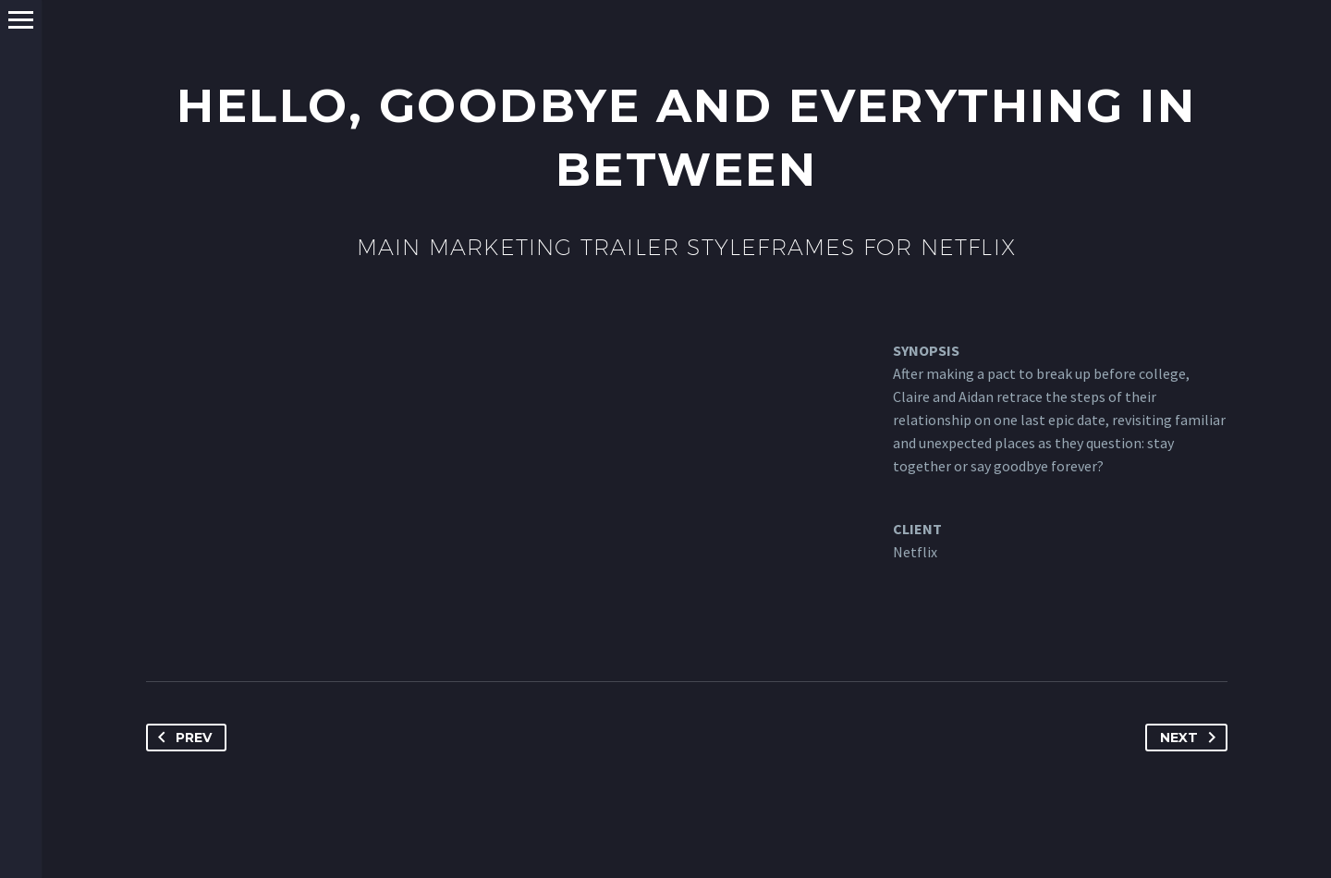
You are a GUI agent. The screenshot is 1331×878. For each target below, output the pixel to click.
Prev (181, 738)
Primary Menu (20, 20)
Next (1191, 738)
